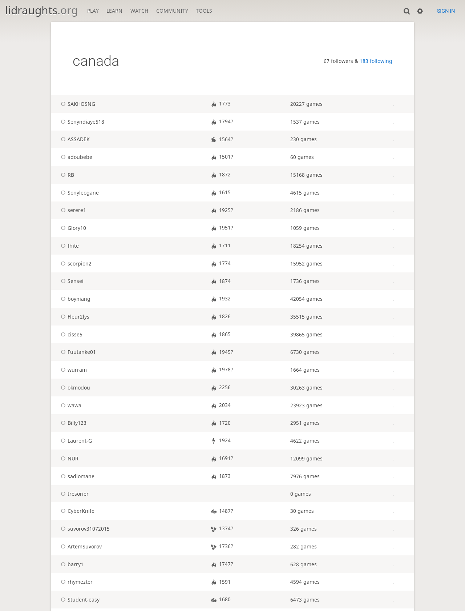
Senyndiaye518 (81, 121)
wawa (69, 405)
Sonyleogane (78, 192)
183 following (376, 60)
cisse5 (70, 334)
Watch (139, 10)
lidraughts (41, 10)
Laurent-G (75, 440)
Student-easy (79, 599)
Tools (204, 10)
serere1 (72, 210)
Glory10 (72, 227)
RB (66, 174)
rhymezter (75, 581)
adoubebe (75, 156)
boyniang (74, 298)
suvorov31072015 (84, 528)
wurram (72, 369)
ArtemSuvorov (80, 546)
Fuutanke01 (77, 351)
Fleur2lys (73, 316)
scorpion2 (75, 263)
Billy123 (72, 422)
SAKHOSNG (76, 103)
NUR (68, 458)
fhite (68, 245)
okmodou (74, 387)
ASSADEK (74, 139)
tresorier (73, 493)
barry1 (71, 564)
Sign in (446, 11)
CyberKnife (76, 510)
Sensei (71, 280)
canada (96, 60)
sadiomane (76, 476)
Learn (114, 10)
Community (172, 10)
